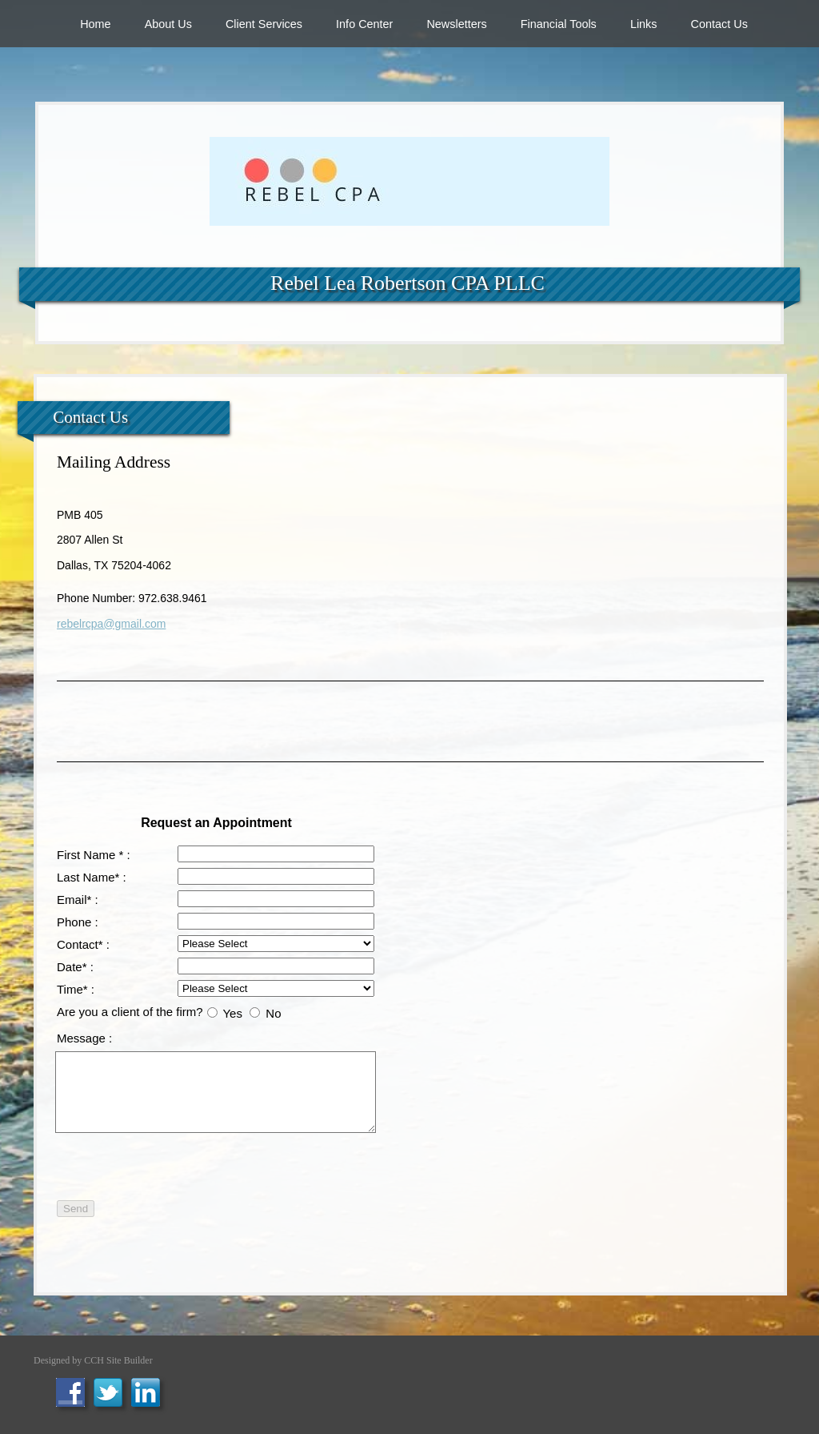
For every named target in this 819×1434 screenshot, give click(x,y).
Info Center (364, 24)
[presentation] (258, 1164)
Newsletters (456, 24)
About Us (168, 24)
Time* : (75, 989)
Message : (84, 1038)
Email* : (77, 899)
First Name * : (93, 855)
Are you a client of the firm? (130, 1011)
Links (643, 24)
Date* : (75, 967)
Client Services (264, 24)
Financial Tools (559, 24)
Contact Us (719, 24)
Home (95, 24)
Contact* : (83, 944)
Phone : (77, 922)
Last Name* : (91, 877)
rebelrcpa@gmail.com (111, 623)
